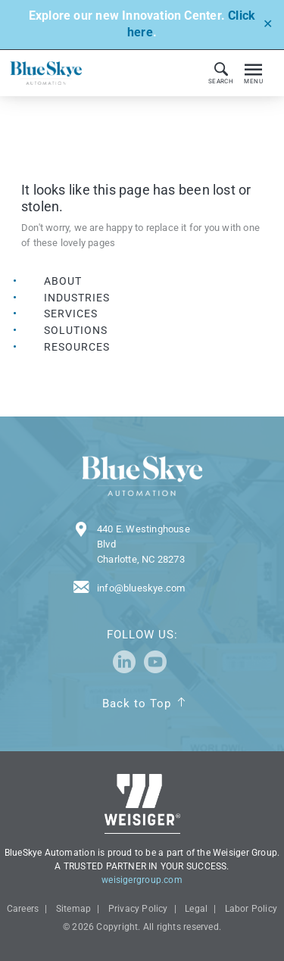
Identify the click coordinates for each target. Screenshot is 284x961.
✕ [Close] (268, 24)
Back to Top (136, 703)
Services (71, 313)
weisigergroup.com (142, 880)
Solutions (76, 330)
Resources (77, 347)
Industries (77, 298)
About (63, 281)
